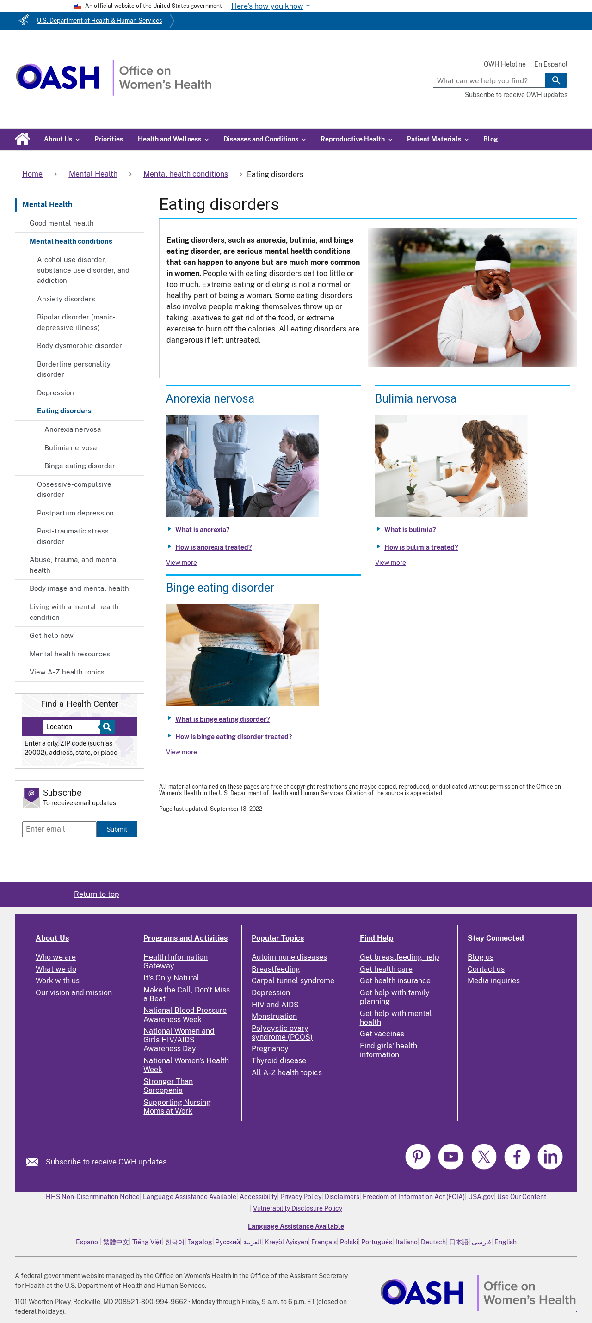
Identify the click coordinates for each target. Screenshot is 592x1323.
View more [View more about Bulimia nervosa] (390, 562)
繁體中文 (116, 1242)
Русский (228, 1242)
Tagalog (200, 1242)
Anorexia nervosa (72, 429)
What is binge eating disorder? (222, 719)
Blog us (480, 957)
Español (88, 1242)
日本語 (459, 1242)
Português (376, 1242)
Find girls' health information (388, 1050)
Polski (349, 1242)
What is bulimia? (410, 529)
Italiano (406, 1242)
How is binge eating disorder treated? (233, 737)
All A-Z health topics (287, 1072)
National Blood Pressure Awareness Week (185, 1014)
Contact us (486, 969)
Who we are (56, 957)
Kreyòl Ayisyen (286, 1242)
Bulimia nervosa (70, 448)
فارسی (481, 1242)
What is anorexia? (202, 529)
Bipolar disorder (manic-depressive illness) (76, 322)
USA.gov (481, 1196)
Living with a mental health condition (74, 612)
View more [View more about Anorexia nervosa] (181, 562)
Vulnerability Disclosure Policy (297, 1208)
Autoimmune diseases (289, 957)
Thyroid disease (279, 1060)
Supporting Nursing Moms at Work (177, 1106)
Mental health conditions (71, 241)
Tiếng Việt (147, 1242)
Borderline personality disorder (74, 369)
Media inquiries (494, 980)
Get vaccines (382, 1033)
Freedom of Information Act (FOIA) (414, 1196)
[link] (36, 1162)
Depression (55, 393)
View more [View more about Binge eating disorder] (181, 752)
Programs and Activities (185, 938)
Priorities (108, 139)
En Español (550, 64)
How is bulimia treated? (421, 547)
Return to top (96, 894)
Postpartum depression (75, 513)
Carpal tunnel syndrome (293, 980)
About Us (52, 938)
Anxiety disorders (66, 299)
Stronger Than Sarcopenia (168, 1086)
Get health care (386, 969)
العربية (252, 1242)
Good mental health (62, 223)
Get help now (52, 635)
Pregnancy (270, 1048)
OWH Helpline (505, 64)
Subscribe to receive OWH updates (516, 94)
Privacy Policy (300, 1196)
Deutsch (433, 1242)
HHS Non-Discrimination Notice (93, 1196)
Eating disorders (64, 411)
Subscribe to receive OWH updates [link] (106, 1162)
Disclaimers (342, 1196)
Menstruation (274, 1016)
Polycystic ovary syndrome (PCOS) (282, 1032)
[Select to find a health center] (106, 727)
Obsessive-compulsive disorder (74, 489)
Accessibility (258, 1196)
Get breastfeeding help (399, 957)
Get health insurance (395, 980)
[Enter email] (59, 829)
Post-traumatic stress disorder (73, 536)
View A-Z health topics (67, 672)
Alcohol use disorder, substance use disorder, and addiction (83, 270)
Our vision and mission (74, 992)
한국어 (175, 1242)
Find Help (377, 938)
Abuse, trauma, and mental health (74, 565)
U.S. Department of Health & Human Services (99, 20)
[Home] (113, 93)
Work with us (58, 980)
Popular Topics (278, 938)
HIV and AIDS (275, 1004)
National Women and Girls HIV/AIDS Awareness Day (179, 1040)
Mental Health (47, 204)
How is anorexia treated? (213, 547)
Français (324, 1242)
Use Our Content (521, 1196)
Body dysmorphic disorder (79, 345)
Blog (490, 139)
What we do (56, 969)
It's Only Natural (171, 978)
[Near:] (75, 727)
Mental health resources (70, 654)
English (505, 1242)
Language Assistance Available (189, 1196)
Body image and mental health (79, 588)
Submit (116, 829)
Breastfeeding (276, 969)
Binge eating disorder (79, 466)
